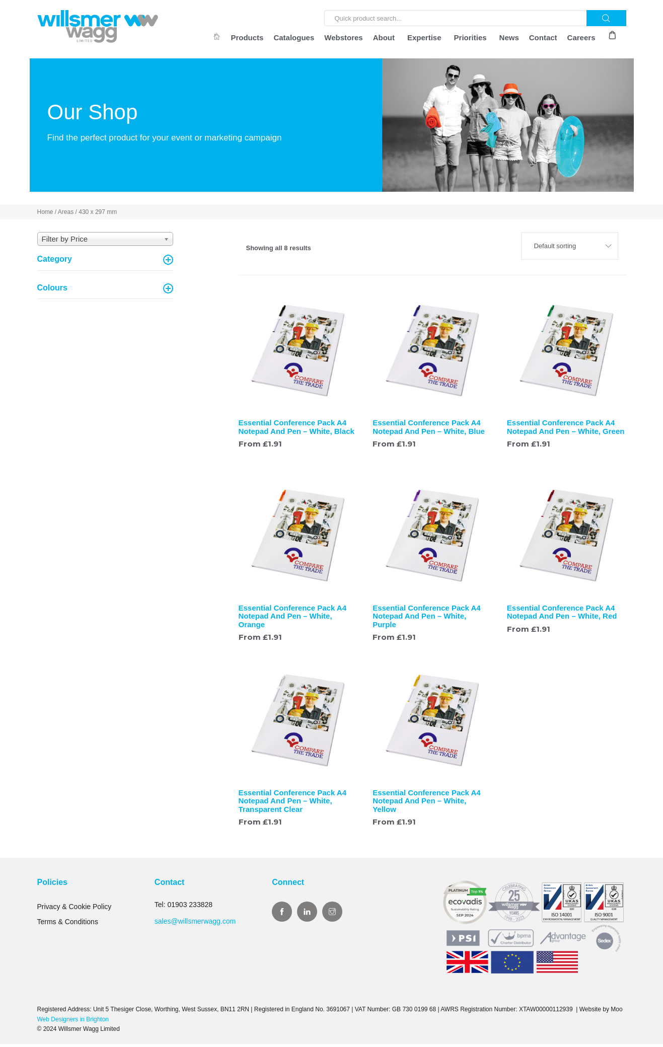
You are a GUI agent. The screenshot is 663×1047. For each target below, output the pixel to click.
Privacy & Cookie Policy (74, 910)
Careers (581, 37)
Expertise (424, 37)
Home (45, 214)
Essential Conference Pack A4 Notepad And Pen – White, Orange (293, 619)
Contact (543, 37)
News (509, 37)
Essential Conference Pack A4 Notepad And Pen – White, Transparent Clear (293, 803)
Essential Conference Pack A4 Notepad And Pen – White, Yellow (427, 803)
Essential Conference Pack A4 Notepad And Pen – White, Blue (429, 429)
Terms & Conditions (67, 925)
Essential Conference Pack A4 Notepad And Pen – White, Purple (427, 619)
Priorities (470, 37)
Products (247, 37)
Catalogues (293, 37)
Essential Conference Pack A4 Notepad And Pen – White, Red (562, 615)
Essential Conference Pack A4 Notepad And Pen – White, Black (296, 429)
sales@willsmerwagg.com (195, 924)
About (384, 37)
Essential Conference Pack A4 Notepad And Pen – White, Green (566, 429)
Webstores (343, 37)
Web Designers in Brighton (73, 1022)
